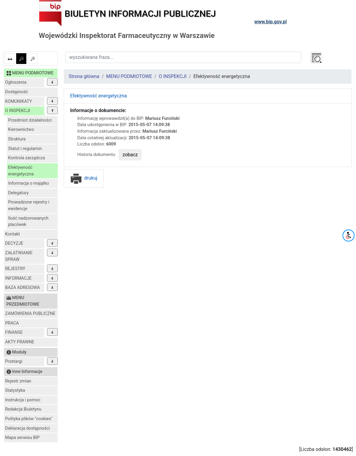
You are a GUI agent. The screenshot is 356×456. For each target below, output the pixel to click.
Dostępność (16, 91)
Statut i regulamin (25, 148)
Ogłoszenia (15, 82)
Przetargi (13, 361)
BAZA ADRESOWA (22, 287)
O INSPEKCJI (17, 110)
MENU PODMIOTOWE (129, 76)
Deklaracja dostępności (27, 428)
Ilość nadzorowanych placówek (28, 221)
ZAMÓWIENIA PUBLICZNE (30, 313)
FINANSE (14, 332)
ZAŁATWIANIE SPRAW (19, 256)
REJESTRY (15, 268)
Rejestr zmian (18, 381)
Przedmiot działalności (30, 120)
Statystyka (15, 390)
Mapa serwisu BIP (22, 437)
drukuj (83, 178)
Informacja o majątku (28, 183)
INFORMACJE (18, 278)
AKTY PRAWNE (19, 342)
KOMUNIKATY (18, 101)
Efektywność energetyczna (21, 171)
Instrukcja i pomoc (22, 400)
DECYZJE (14, 243)
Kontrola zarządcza (26, 157)
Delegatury (18, 192)
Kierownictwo (21, 129)
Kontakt (12, 234)
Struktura (16, 139)
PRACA (12, 323)
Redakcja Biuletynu (23, 409)
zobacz (130, 154)
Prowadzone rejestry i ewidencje (28, 205)
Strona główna (84, 76)
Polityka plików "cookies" (28, 418)
